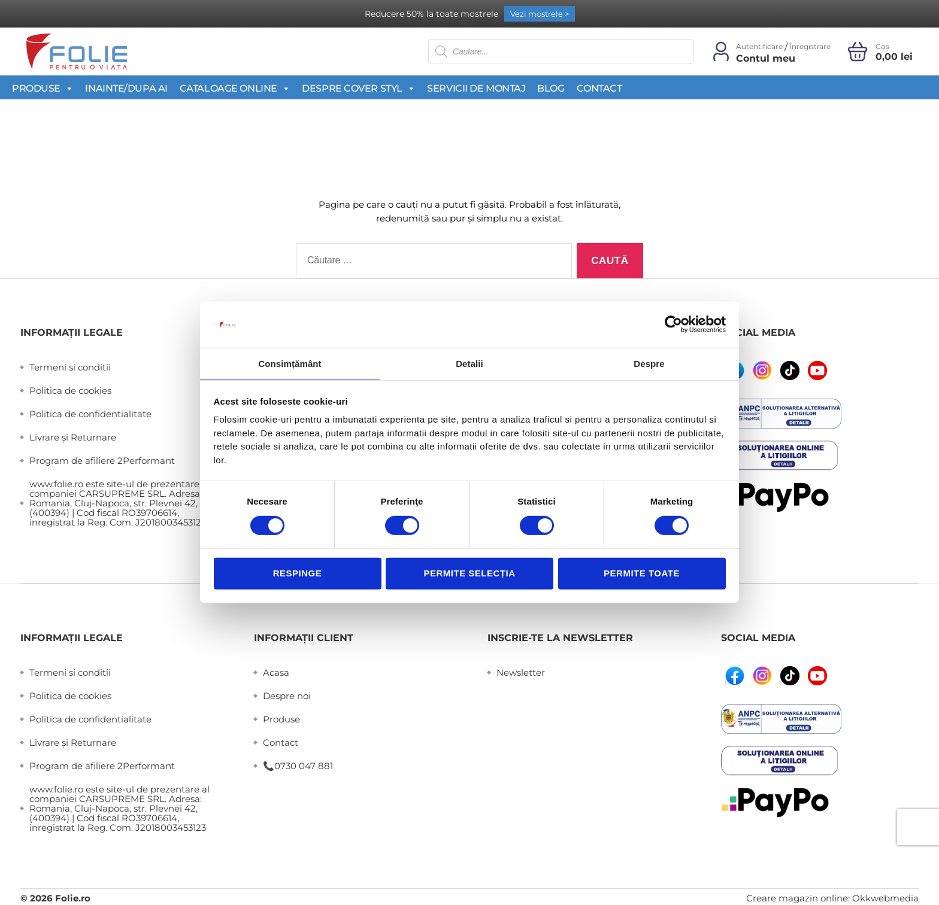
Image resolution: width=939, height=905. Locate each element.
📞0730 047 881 (298, 766)
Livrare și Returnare (72, 437)
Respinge (297, 574)
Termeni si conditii (70, 367)
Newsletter (520, 672)
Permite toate (642, 574)
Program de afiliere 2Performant (102, 460)
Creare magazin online (797, 898)
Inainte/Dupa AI (126, 88)
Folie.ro (72, 898)
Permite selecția (469, 574)
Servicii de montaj (476, 88)
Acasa (276, 672)
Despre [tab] (649, 363)
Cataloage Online (235, 88)
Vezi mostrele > (539, 14)
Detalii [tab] (469, 363)
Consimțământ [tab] (289, 363)
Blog (550, 88)
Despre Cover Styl (358, 88)
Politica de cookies (70, 390)
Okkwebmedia (885, 898)
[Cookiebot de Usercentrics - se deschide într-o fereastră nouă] (673, 324)
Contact (599, 88)
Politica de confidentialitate (90, 414)
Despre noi (287, 695)
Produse (42, 88)
